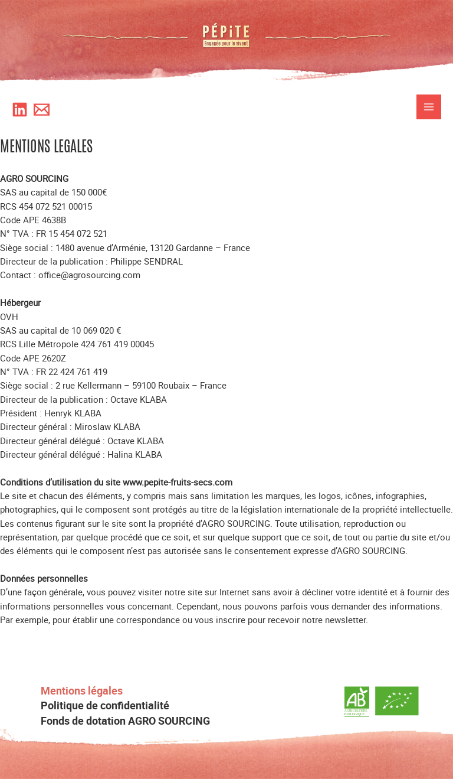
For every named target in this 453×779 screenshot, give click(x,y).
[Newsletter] (42, 110)
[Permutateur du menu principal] (428, 106)
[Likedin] (20, 110)
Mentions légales (82, 690)
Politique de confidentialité (105, 705)
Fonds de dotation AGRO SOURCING (125, 721)
